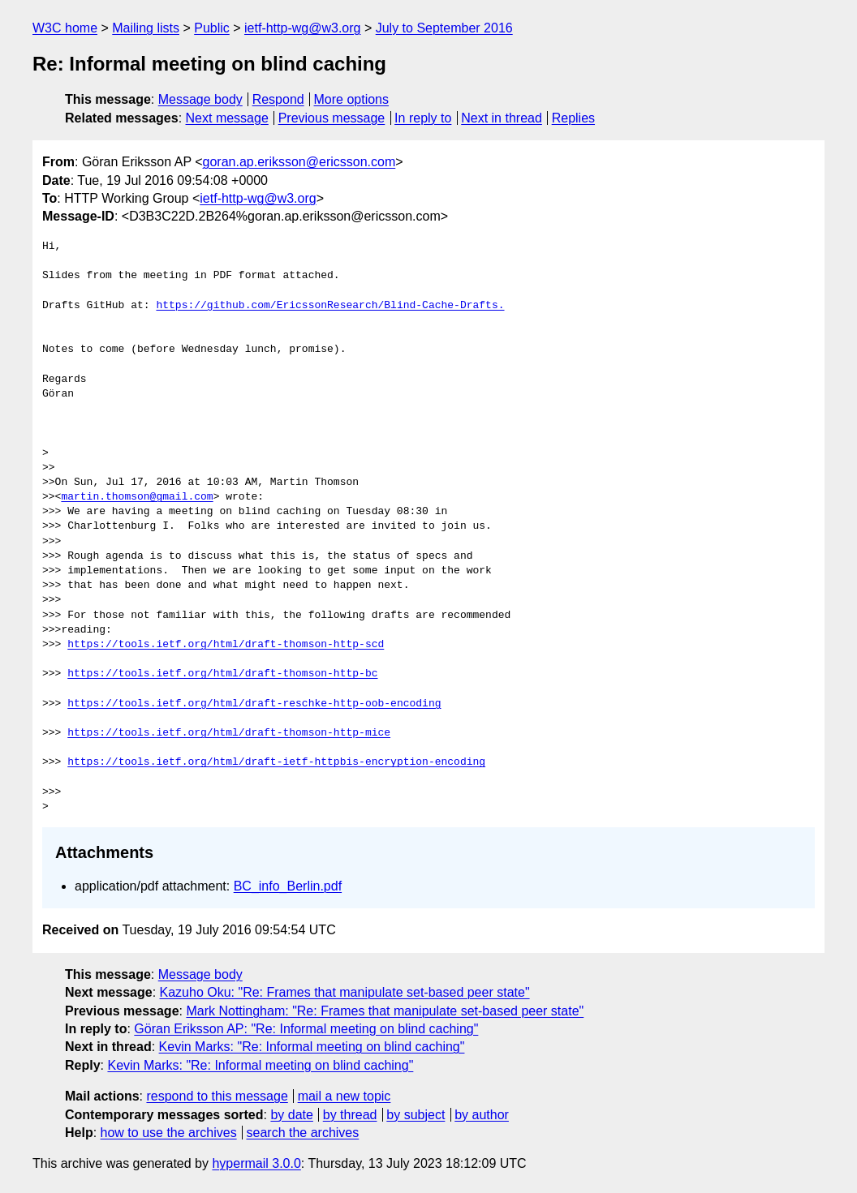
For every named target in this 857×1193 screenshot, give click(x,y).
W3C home (64, 28)
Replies (573, 118)
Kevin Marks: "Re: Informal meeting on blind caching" (312, 1047)
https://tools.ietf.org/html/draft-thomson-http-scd (225, 644)
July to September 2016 (444, 28)
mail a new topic (344, 1096)
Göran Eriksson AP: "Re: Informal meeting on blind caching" (306, 1029)
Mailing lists (145, 28)
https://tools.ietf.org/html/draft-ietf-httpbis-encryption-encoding (276, 762)
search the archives (303, 1132)
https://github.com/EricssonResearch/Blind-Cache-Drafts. (330, 305)
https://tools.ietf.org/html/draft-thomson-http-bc (222, 674)
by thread (350, 1115)
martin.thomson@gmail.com (137, 497)
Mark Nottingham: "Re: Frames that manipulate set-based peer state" (385, 1011)
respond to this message (216, 1096)
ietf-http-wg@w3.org (302, 28)
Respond (278, 99)
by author (481, 1115)
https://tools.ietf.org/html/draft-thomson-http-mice (228, 733)
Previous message (331, 118)
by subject (415, 1115)
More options (352, 99)
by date (291, 1115)
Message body (200, 99)
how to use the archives (169, 1132)
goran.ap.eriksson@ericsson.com (299, 162)
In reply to (422, 118)
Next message (227, 118)
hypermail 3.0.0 (256, 1163)
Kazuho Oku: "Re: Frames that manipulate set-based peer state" (345, 992)
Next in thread (501, 118)
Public (212, 28)
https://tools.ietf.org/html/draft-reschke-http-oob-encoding (254, 704)
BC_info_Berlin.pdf (288, 886)
